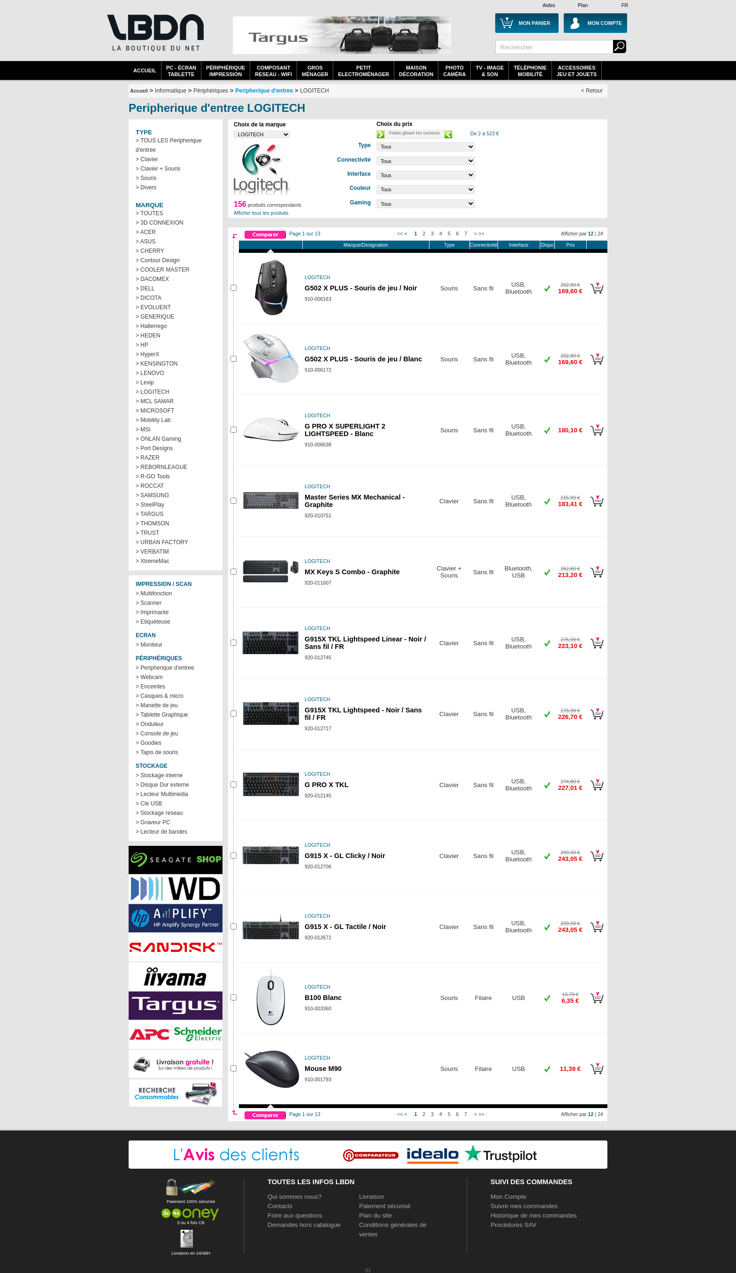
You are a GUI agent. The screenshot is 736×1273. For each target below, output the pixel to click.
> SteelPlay (150, 504)
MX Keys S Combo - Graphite (352, 572)
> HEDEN (148, 335)
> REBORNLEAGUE (161, 467)
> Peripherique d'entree (165, 667)
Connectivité (484, 245)
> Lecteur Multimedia (162, 794)
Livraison (371, 1196)
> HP (142, 345)
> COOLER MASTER (162, 269)
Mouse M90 (323, 1068)
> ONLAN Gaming (158, 439)
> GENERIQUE (155, 316)
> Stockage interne (159, 775)
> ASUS (145, 241)
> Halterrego (151, 326)
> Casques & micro (160, 696)
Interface (519, 245)
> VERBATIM (152, 551)
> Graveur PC (153, 822)
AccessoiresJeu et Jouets (577, 71)
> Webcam (149, 677)
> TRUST (147, 533)
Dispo (547, 245)
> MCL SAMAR (155, 401)
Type (449, 245)
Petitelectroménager (363, 71)
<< (400, 233)
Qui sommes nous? (295, 1196)
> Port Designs (154, 448)
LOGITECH (314, 90)
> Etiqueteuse (153, 621)
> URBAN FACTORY (162, 542)
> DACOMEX (152, 279)
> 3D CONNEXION (160, 222)
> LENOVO (150, 373)
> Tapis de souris (157, 752)
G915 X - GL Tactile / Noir (345, 926)
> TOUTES (149, 213)
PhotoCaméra (454, 71)
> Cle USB (149, 803)
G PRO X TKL (327, 785)
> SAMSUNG (152, 495)
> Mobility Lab (153, 420)
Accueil (144, 70)
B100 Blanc (323, 997)
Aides (549, 5)
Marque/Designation (366, 245)
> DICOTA (148, 298)
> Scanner (148, 603)
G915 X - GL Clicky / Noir (345, 855)
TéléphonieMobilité (530, 71)
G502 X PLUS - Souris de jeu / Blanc (363, 359)
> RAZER (148, 457)
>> (481, 233)
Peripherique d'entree (264, 90)
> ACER (146, 232)
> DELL (145, 288)
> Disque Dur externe (162, 784)
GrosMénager (315, 71)
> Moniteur (149, 644)
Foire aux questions (295, 1215)
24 (600, 233)
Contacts (280, 1206)
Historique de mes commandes (534, 1215)
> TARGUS (149, 514)
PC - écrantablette (181, 71)
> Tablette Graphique (162, 714)
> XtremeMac (152, 561)
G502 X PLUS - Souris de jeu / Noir (361, 288)
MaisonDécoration (416, 71)
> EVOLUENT (153, 307)
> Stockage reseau (159, 813)
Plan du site (375, 1215)
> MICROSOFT (155, 410)
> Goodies (148, 743)
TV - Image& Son (489, 71)
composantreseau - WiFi (273, 71)
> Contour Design (158, 260)
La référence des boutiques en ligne (154, 38)
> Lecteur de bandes (161, 831)
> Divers (146, 187)
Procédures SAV (514, 1224)
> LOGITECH (152, 392)
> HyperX (147, 354)
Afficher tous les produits (261, 213)
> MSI (143, 429)
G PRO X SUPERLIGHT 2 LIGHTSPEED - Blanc (345, 429)
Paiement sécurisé (385, 1206)
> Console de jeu (157, 733)
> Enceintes (150, 686)
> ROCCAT (150, 486)
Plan (583, 5)
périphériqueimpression (225, 71)
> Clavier (147, 159)
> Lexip (145, 382)
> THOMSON (152, 523)
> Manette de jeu (157, 705)
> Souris (146, 178)
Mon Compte (508, 1196)
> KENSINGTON (156, 363)
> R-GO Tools (153, 476)
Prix (570, 245)
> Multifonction (154, 593)
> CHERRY (150, 251)
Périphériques (210, 90)
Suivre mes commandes (524, 1206)
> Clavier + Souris (158, 168)
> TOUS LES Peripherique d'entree (169, 145)
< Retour (592, 90)
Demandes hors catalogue (304, 1224)
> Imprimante (152, 612)
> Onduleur (150, 724)
